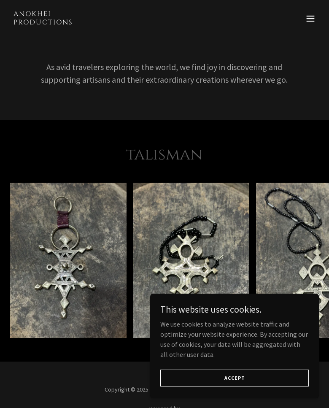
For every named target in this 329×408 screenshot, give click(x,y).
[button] (310, 18)
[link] (43, 22)
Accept (234, 384)
